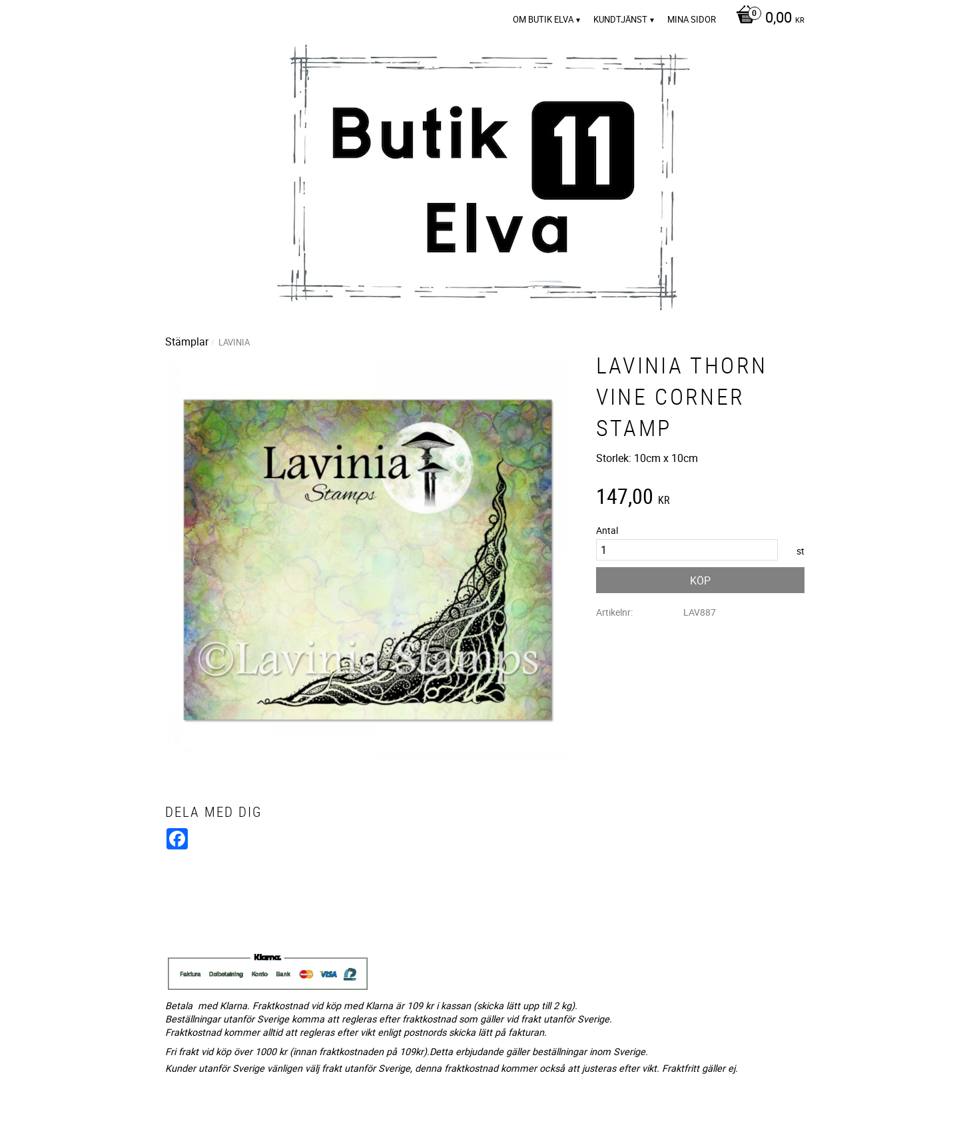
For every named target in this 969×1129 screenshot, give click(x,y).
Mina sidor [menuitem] (691, 19)
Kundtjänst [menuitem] (620, 19)
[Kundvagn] (767, 18)
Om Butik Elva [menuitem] (543, 19)
